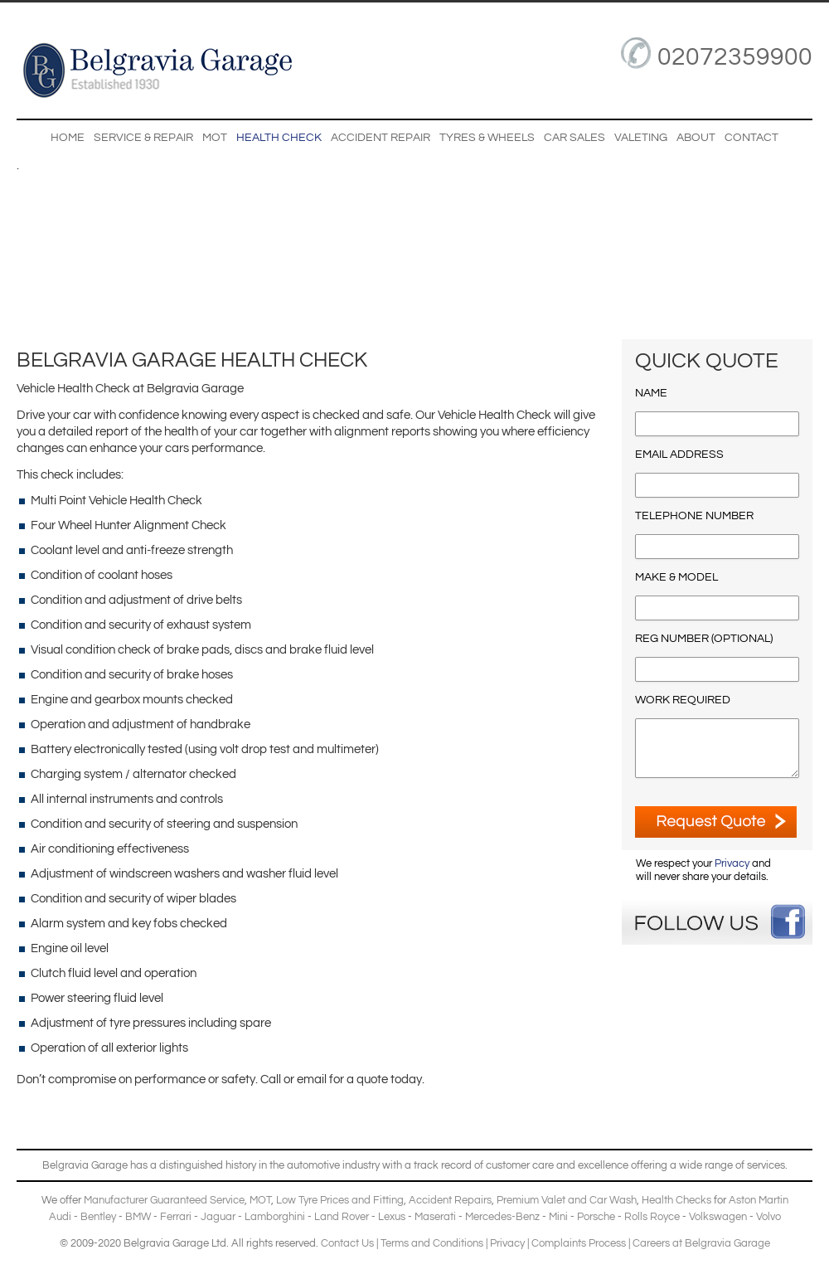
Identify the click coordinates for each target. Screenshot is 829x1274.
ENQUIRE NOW (716, 822)
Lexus (391, 1217)
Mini (558, 1217)
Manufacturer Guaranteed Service (164, 1200)
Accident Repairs (450, 1200)
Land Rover (341, 1217)
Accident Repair (380, 137)
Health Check (279, 137)
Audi (60, 1217)
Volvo (768, 1217)
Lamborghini (275, 1217)
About (695, 137)
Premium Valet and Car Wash (567, 1200)
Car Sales (574, 137)
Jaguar (218, 1217)
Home (68, 137)
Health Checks (676, 1200)
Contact (751, 137)
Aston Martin (758, 1200)
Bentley (98, 1217)
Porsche (596, 1217)
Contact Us (347, 1243)
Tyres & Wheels (487, 137)
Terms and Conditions (432, 1243)
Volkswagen (718, 1217)
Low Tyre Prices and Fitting (340, 1200)
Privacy (732, 863)
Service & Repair (143, 137)
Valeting (640, 137)
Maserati (435, 1217)
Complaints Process (578, 1243)
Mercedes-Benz (502, 1217)
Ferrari (175, 1217)
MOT (214, 137)
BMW (138, 1217)
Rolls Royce (652, 1217)
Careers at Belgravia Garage (701, 1243)
